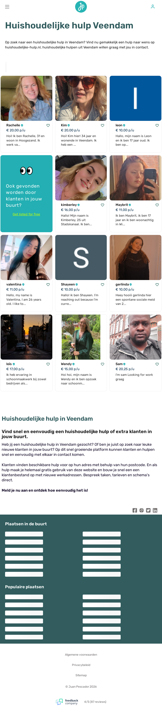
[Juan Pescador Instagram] (141, 511)
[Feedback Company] (70, 702)
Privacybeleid (81, 665)
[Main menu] (7, 6)
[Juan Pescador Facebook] (134, 511)
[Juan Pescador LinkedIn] (155, 511)
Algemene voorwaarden (81, 654)
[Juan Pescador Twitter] (148, 511)
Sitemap (81, 675)
